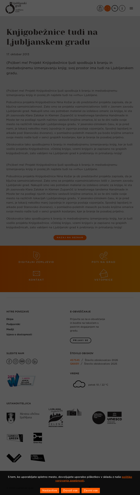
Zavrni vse (91, 490)
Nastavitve (49, 490)
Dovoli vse (70, 490)
